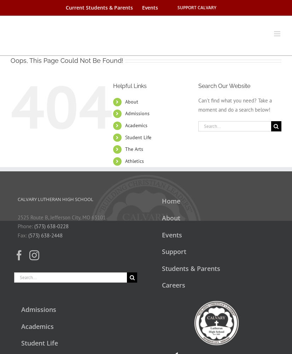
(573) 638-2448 (45, 235)
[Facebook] (19, 255)
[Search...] (234, 126)
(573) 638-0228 (51, 226)
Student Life (138, 137)
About (131, 102)
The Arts (134, 149)
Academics (136, 125)
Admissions (137, 113)
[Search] (276, 126)
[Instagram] (34, 255)
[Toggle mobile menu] (277, 30)
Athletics (134, 161)
